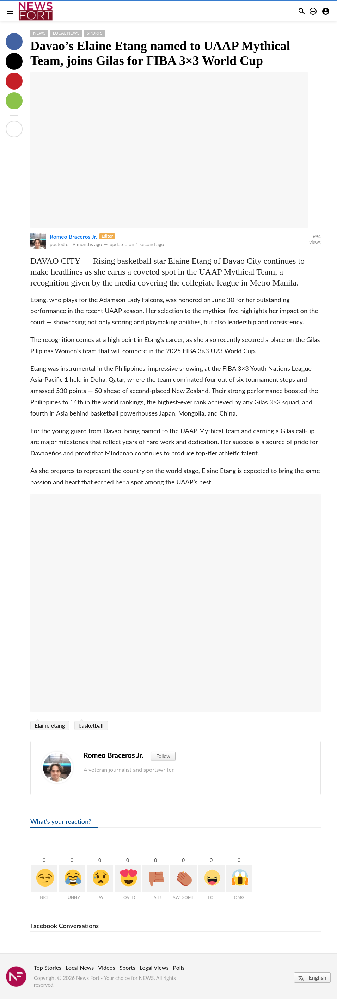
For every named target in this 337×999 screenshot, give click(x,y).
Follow (163, 756)
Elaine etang (50, 725)
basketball (91, 725)
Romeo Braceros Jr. (73, 236)
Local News (66, 33)
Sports (94, 33)
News (39, 33)
